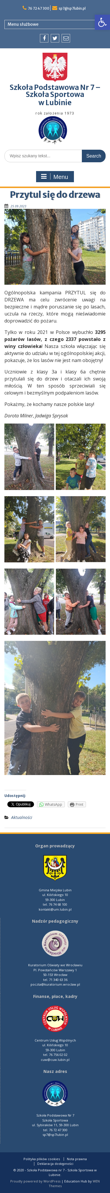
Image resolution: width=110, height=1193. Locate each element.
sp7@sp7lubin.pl (72, 8)
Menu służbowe (23, 24)
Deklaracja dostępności (55, 1163)
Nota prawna (77, 1159)
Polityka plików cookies (41, 1159)
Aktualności (21, 817)
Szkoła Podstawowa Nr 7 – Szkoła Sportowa (55, 91)
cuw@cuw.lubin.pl (55, 1059)
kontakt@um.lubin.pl (55, 909)
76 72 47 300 (38, 8)
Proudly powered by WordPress (35, 1181)
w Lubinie (55, 102)
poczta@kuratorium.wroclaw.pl (55, 984)
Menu (54, 176)
